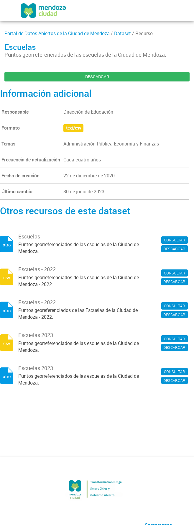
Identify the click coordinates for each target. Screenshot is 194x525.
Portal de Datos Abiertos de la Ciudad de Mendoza (57, 33)
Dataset (122, 33)
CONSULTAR (174, 240)
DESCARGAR (97, 76)
